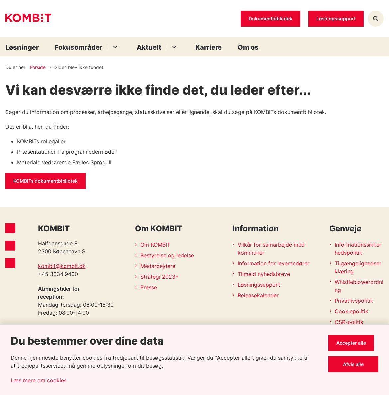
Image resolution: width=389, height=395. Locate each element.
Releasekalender (258, 295)
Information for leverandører (273, 263)
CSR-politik (349, 322)
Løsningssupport (259, 284)
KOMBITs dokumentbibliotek (45, 181)
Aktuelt (149, 47)
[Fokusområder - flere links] (114, 46)
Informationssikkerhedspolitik (358, 248)
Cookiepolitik (351, 311)
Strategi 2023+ (159, 276)
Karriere (208, 47)
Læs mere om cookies (38, 380)
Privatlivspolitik (354, 300)
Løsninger (22, 47)
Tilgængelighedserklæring (358, 267)
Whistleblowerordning (359, 286)
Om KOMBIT (155, 244)
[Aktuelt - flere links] (173, 46)
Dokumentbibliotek (270, 18)
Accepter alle (355, 343)
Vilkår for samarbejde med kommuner (271, 248)
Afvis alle (355, 364)
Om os (248, 47)
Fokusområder (78, 47)
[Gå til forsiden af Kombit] (25, 19)
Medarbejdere (157, 266)
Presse (148, 287)
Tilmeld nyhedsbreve (264, 274)
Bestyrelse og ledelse (167, 255)
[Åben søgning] (376, 19)
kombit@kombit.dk (62, 266)
